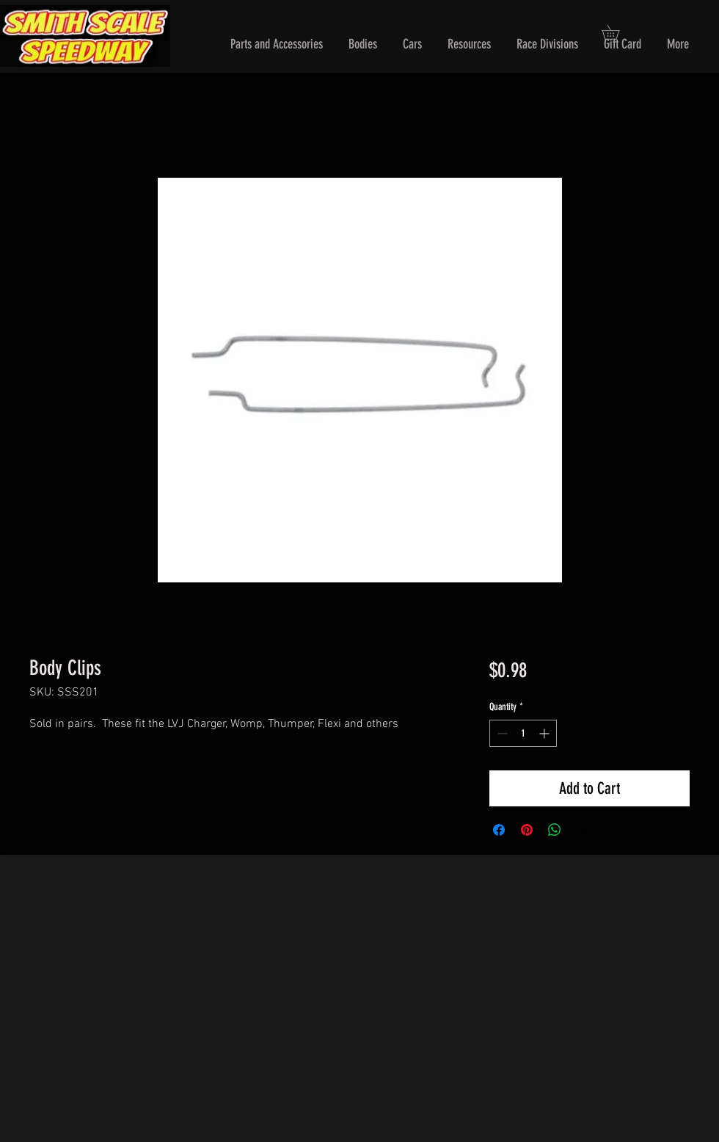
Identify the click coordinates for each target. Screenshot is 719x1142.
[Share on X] (582, 830)
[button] (276, 44)
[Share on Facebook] (499, 830)
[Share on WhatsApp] (554, 830)
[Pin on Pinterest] (527, 830)
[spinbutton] (523, 733)
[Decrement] (501, 733)
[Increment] (545, 733)
